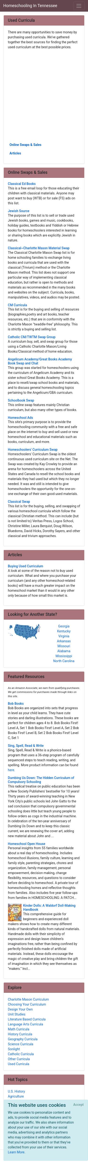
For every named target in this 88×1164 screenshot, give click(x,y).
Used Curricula (18, 1064)
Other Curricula (19, 1059)
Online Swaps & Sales (26, 145)
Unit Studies (17, 1014)
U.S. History (16, 1091)
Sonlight (14, 1049)
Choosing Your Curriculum (27, 1004)
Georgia (63, 626)
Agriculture (16, 1096)
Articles (15, 153)
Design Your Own (20, 1009)
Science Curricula (20, 1044)
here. (11, 770)
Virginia (63, 636)
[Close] (78, 1105)
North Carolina (63, 661)
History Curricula (20, 1034)
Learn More (16, 1152)
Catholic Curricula (21, 1054)
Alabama (63, 651)
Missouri (63, 646)
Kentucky (63, 631)
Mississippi (64, 656)
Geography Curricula (23, 1039)
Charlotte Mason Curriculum (28, 999)
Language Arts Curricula (25, 1024)
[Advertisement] (44, 95)
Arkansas (64, 641)
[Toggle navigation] (79, 6)
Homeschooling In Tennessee (30, 5)
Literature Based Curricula (27, 1019)
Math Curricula (18, 1029)
